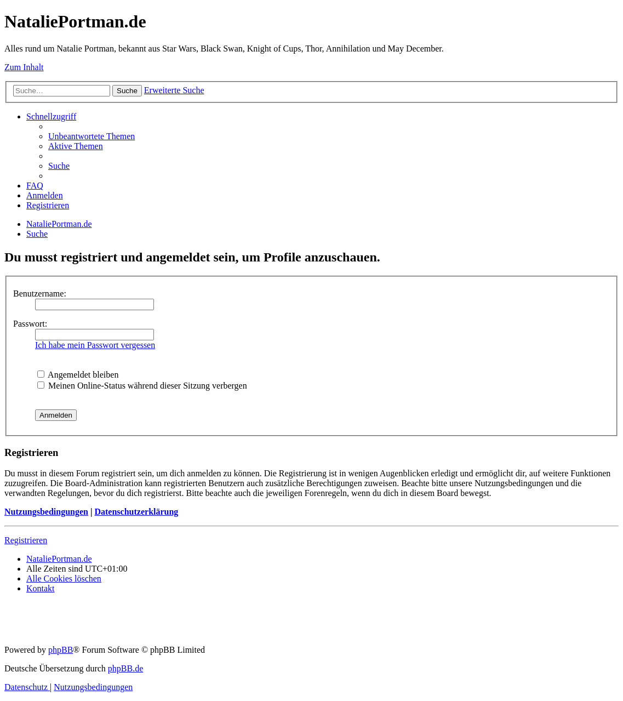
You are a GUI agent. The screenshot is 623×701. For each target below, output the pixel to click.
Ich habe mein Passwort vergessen (95, 345)
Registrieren (25, 540)
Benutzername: (39, 293)
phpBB (60, 649)
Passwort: (30, 323)
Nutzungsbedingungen (46, 511)
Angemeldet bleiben (77, 374)
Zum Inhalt (24, 67)
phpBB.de (125, 668)
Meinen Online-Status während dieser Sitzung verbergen (142, 385)
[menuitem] (91, 136)
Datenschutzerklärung (136, 511)
